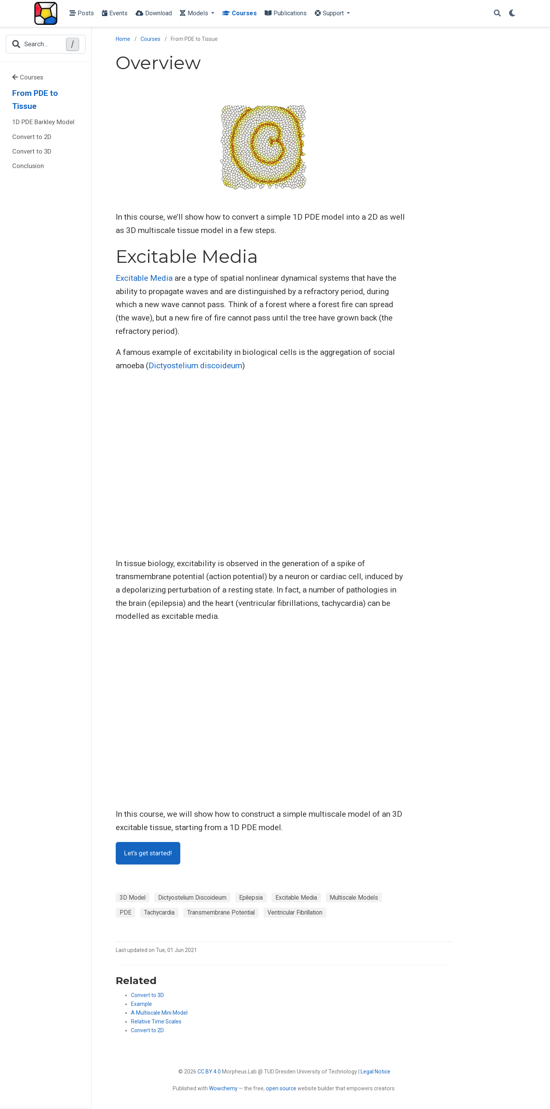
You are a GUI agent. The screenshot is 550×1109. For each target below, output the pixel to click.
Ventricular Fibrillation (294, 912)
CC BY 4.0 (209, 1072)
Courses (27, 77)
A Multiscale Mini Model (159, 1013)
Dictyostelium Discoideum (192, 897)
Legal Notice (375, 1072)
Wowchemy (223, 1088)
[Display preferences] (512, 13)
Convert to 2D (32, 137)
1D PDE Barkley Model (43, 122)
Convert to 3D (32, 151)
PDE (125, 912)
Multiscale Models (354, 897)
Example (141, 1004)
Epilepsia (251, 897)
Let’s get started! (148, 853)
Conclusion (28, 166)
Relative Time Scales (156, 1021)
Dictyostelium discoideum (195, 365)
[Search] (497, 13)
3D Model (133, 897)
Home (123, 39)
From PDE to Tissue (35, 100)
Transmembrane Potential (221, 912)
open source (281, 1088)
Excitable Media (144, 278)
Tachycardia (159, 912)
